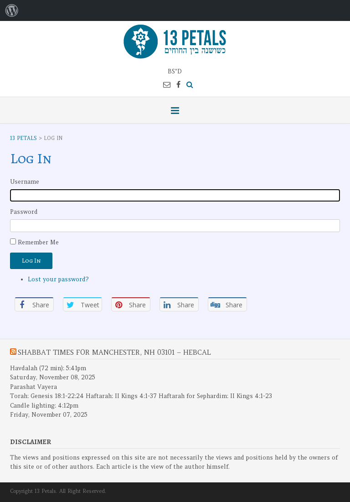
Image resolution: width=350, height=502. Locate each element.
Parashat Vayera (33, 387)
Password (24, 212)
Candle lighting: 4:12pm (44, 405)
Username (24, 182)
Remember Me (38, 242)
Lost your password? (58, 279)
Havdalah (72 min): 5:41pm (48, 368)
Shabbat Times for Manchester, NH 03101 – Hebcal (114, 352)
